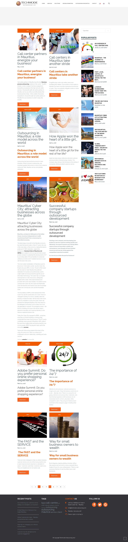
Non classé (59, 30)
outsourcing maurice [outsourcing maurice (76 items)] (47, 510)
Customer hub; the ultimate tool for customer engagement (26, 532)
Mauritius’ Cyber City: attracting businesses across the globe (31, 210)
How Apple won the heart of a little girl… (64, 137)
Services (49, 3)
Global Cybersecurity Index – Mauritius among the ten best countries (27, 518)
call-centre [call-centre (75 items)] (52, 502)
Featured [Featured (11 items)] (47, 505)
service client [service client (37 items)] (56, 512)
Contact (94, 3)
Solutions (57, 3)
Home (43, 3)
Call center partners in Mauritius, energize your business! (32, 58)
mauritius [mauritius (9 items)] (43, 507)
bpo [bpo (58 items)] (43, 503)
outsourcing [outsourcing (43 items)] (51, 507)
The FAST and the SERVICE (30, 442)
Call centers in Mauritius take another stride (59, 60)
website (24, 339)
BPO (28, 30)
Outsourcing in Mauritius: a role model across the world (30, 137)
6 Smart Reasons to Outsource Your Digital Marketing (26, 511)
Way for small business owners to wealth (63, 444)
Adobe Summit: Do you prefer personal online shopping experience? (32, 375)
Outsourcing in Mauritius (82, 3)
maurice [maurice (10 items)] (57, 505)
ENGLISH (27, 343)
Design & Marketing (68, 3)
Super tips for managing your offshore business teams (27, 525)
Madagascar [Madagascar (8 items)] (52, 505)
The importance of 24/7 (63, 371)
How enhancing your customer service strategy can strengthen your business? (27, 503)
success (26, 327)
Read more (24, 104)
